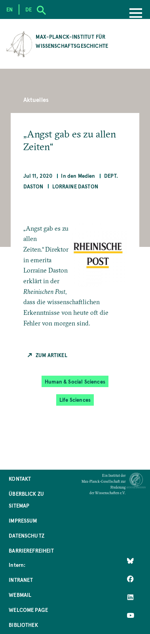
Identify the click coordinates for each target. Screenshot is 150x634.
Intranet (21, 579)
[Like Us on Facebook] (130, 579)
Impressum (23, 520)
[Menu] (135, 14)
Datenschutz (26, 535)
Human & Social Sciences (75, 381)
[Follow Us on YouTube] (130, 615)
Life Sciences (75, 400)
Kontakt (20, 478)
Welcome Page (28, 609)
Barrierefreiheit (31, 550)
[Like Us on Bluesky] (130, 561)
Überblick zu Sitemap (26, 499)
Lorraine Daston (75, 186)
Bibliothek (23, 624)
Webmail (20, 594)
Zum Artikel (51, 355)
